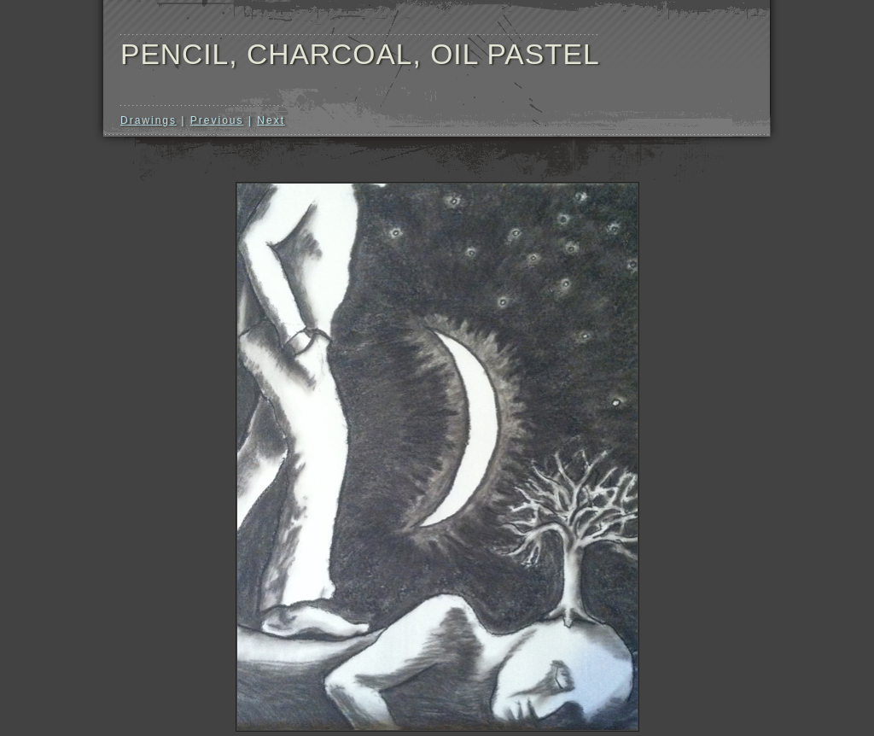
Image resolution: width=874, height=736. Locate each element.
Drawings (148, 120)
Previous (217, 120)
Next (271, 120)
